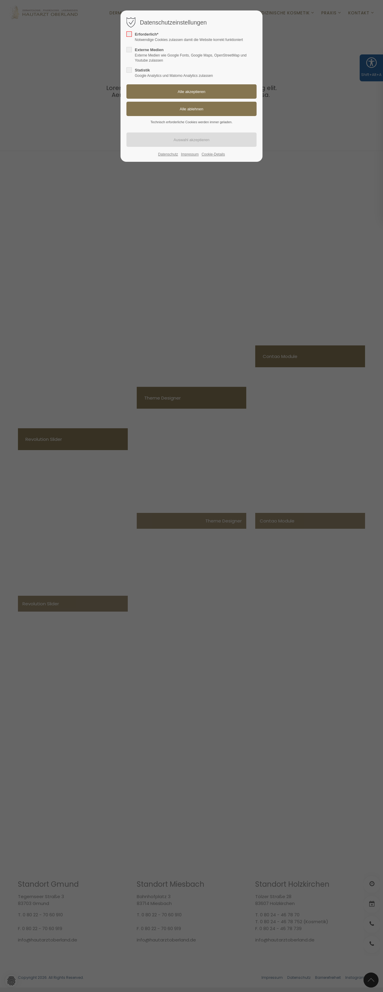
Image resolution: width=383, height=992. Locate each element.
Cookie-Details (213, 154)
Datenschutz (168, 154)
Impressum (190, 154)
